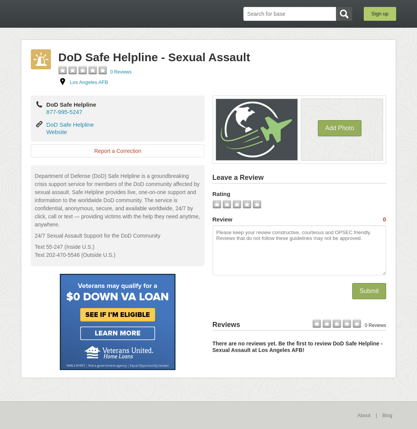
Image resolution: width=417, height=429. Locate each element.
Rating (222, 194)
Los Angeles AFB (89, 82)
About (363, 415)
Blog (387, 415)
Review (299, 219)
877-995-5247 (64, 112)
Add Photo (339, 128)
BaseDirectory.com (77, 13)
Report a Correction (117, 151)
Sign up (379, 14)
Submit (369, 291)
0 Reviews (121, 72)
